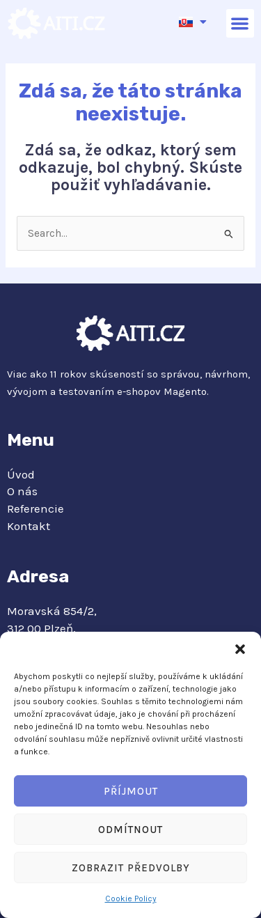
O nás (22, 491)
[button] (240, 649)
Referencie (35, 508)
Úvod (21, 474)
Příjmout (131, 791)
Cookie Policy (131, 898)
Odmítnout (130, 829)
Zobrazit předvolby (131, 868)
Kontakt (28, 526)
